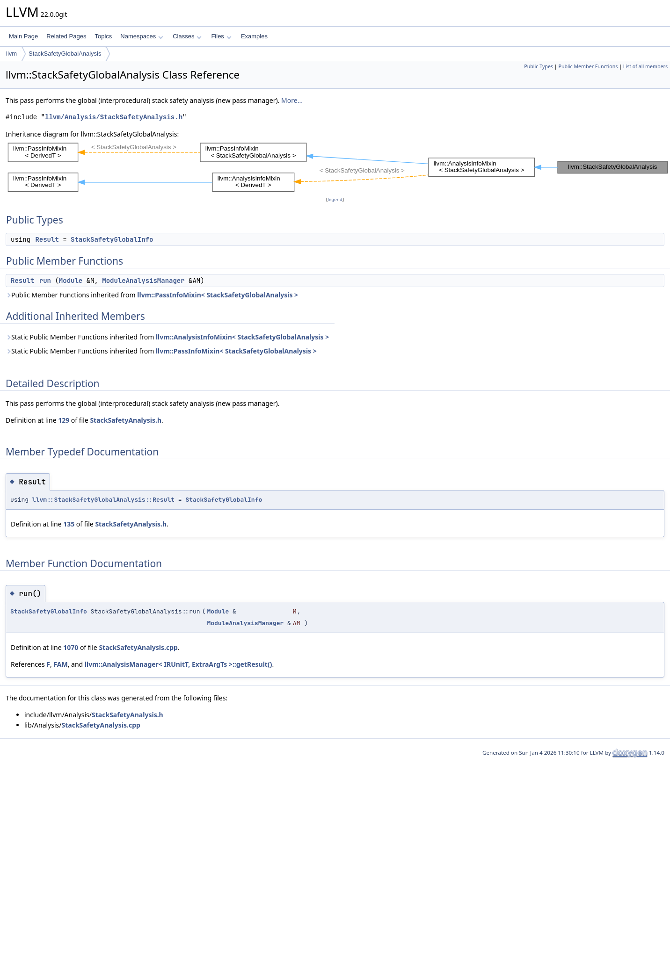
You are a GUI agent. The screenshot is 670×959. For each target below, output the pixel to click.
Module (70, 280)
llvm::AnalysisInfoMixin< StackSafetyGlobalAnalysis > (242, 336)
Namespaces (141, 36)
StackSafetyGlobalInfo (112, 239)
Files (221, 36)
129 (63, 420)
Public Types (538, 66)
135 (68, 523)
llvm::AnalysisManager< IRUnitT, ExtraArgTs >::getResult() (178, 664)
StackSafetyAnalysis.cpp (138, 647)
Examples (254, 36)
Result (46, 239)
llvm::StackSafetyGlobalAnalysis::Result (103, 500)
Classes (187, 36)
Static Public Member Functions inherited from (167, 336)
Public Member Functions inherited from (152, 294)
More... (292, 100)
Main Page (23, 36)
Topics (103, 36)
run (45, 280)
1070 (70, 647)
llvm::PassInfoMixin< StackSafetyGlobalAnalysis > (217, 294)
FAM (60, 664)
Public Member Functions (588, 66)
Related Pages (66, 36)
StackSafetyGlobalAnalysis (65, 53)
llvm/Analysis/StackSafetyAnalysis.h (113, 117)
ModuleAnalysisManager (143, 280)
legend (335, 199)
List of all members (645, 66)
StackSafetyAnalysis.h (125, 420)
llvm (11, 53)
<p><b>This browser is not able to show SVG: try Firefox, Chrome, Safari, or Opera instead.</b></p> (338, 167)
